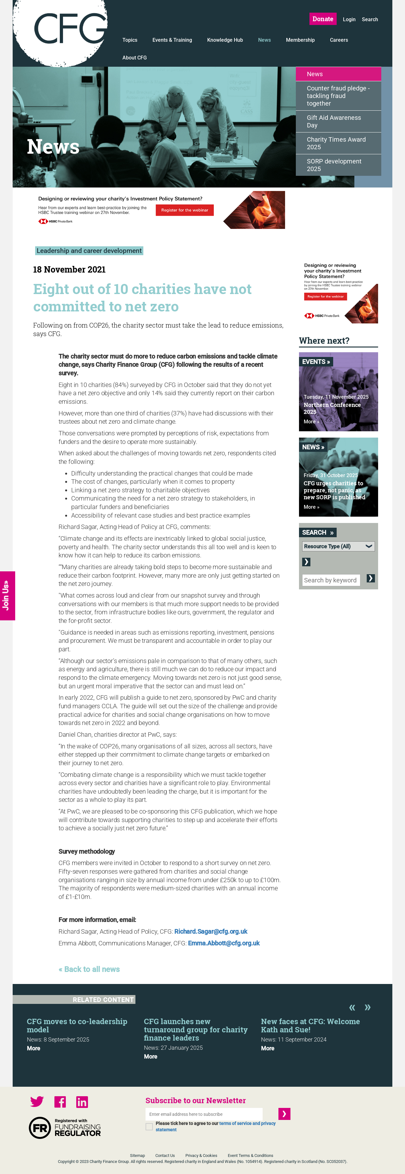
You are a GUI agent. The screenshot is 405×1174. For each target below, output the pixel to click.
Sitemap (137, 1155)
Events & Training (172, 40)
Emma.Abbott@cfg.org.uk (223, 943)
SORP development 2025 (334, 165)
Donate (323, 19)
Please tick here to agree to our (216, 1126)
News (264, 40)
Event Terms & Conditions (250, 1155)
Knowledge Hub (225, 40)
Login (349, 19)
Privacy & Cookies (201, 1155)
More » (312, 422)
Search (370, 19)
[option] (85, 1032)
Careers (339, 40)
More (33, 1048)
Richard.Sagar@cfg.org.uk (210, 931)
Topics (129, 40)
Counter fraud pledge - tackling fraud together (338, 95)
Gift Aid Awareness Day (334, 121)
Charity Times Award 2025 (336, 143)
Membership (300, 40)
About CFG (134, 58)
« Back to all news (89, 969)
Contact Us (165, 1155)
